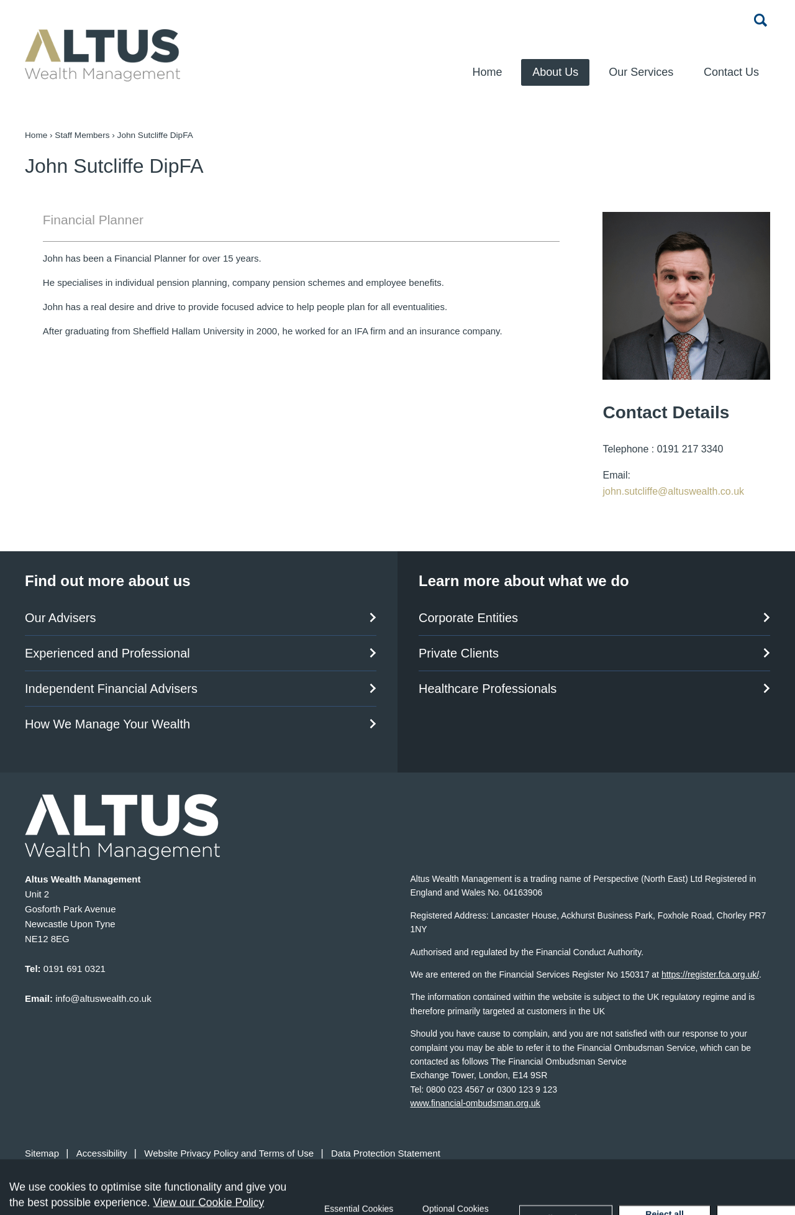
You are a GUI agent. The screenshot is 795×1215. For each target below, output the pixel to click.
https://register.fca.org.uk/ (710, 974)
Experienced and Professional (107, 653)
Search (761, 20)
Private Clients (459, 653)
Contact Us (731, 72)
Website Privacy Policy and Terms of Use (229, 1153)
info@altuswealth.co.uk (103, 998)
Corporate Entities (468, 618)
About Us (555, 72)
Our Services (641, 72)
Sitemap (42, 1153)
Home (487, 72)
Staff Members (82, 135)
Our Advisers (60, 618)
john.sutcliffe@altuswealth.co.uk (673, 491)
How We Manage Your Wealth (107, 724)
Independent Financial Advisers (111, 688)
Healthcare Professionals (487, 688)
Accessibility (101, 1153)
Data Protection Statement (385, 1153)
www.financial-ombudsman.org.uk (475, 1103)
